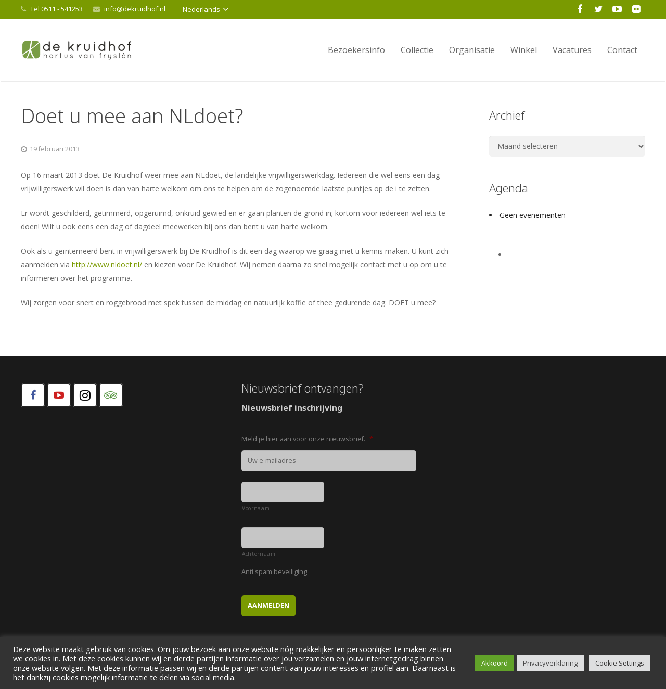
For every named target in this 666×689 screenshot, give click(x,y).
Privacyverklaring (550, 663)
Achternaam (259, 553)
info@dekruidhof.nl (134, 9)
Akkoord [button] (494, 663)
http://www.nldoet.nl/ (107, 264)
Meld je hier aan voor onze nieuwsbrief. (307, 439)
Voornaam (256, 508)
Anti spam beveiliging (274, 572)
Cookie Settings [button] (619, 663)
